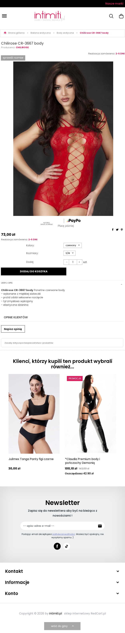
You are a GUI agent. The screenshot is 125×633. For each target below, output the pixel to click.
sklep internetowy (77, 614)
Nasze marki (114, 3)
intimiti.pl (55, 614)
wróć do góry (63, 626)
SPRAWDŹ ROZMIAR (13, 57)
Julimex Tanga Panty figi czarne (31, 459)
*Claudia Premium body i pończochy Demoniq (82, 461)
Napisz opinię (13, 329)
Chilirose (22, 47)
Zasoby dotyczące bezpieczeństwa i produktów (29, 342)
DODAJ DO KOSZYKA (33, 271)
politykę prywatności (63, 534)
